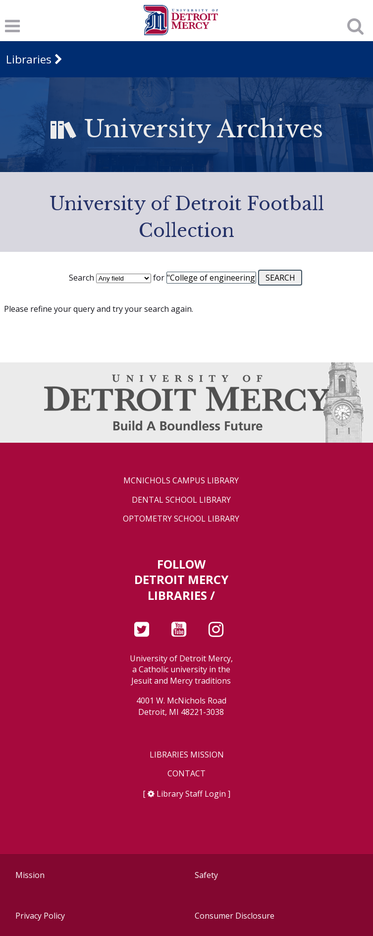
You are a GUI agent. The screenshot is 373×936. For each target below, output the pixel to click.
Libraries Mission (187, 755)
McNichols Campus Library (181, 480)
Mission (30, 875)
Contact (186, 773)
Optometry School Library (181, 519)
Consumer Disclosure (234, 915)
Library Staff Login (191, 793)
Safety (206, 875)
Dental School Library (181, 500)
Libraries (29, 59)
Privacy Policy (40, 915)
